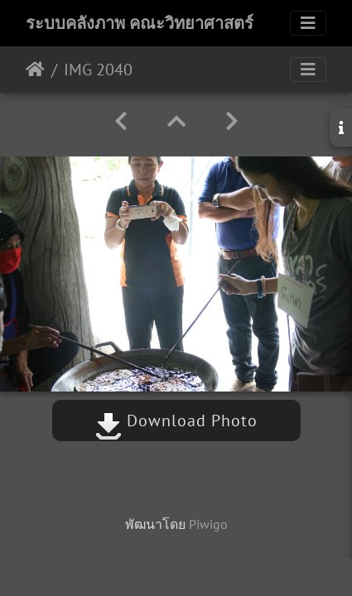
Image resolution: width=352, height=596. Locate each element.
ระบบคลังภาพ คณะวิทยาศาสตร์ (139, 23)
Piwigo (208, 524)
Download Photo (176, 420)
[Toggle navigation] (308, 23)
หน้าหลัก (35, 69)
